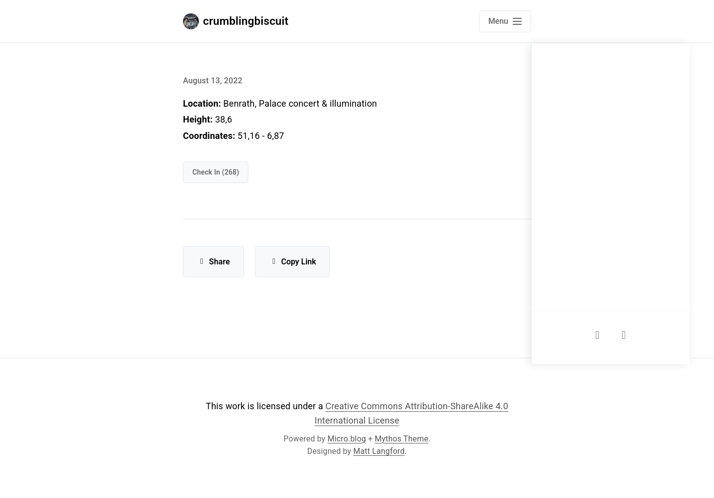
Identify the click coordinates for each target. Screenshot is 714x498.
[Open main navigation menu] (505, 21)
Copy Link (292, 261)
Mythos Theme (401, 438)
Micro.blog (347, 438)
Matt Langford (379, 451)
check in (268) (215, 172)
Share (213, 261)
